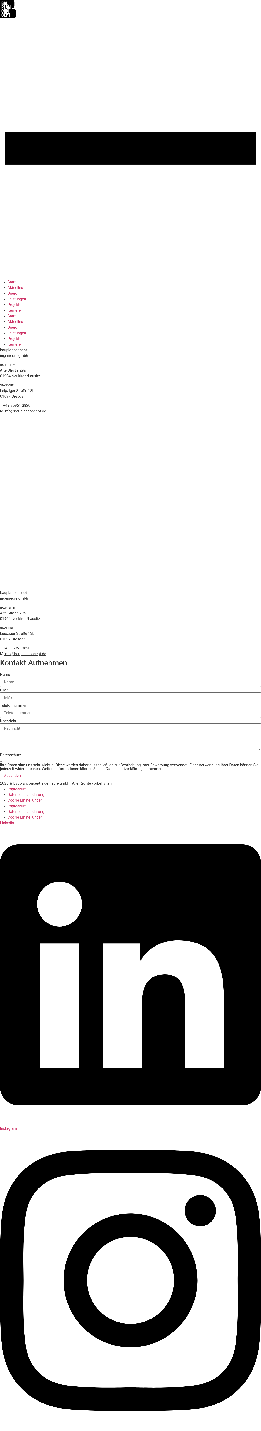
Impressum (17, 789)
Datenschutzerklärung (26, 794)
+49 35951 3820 (17, 648)
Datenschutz (10, 755)
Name (5, 674)
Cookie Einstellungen (25, 800)
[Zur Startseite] (8, 17)
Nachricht (8, 721)
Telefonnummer (13, 705)
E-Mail (5, 690)
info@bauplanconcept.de (25, 654)
